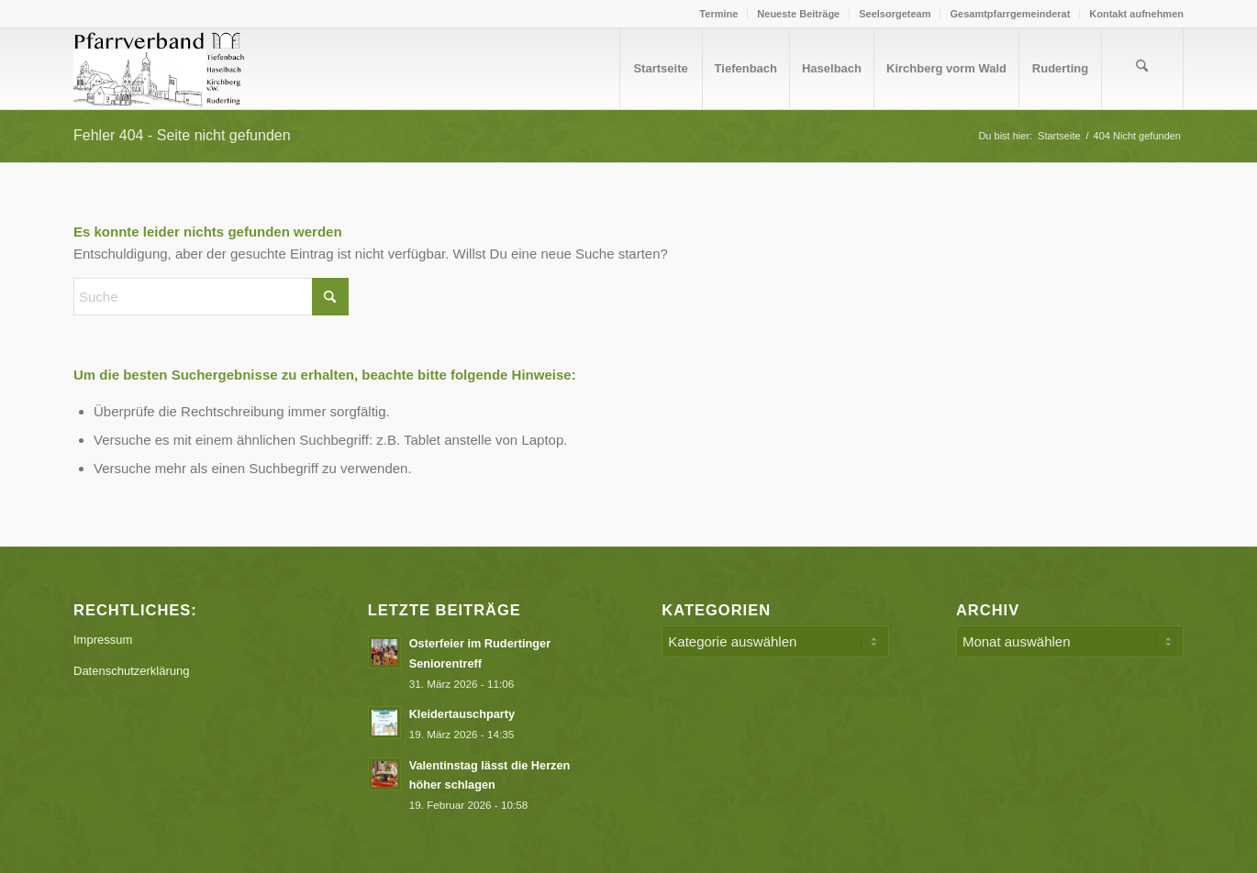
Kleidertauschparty (462, 714)
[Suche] (1142, 68)
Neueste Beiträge (798, 13)
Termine (718, 13)
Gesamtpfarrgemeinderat (1010, 13)
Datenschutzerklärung (131, 671)
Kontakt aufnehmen (1136, 13)
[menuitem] (719, 13)
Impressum (102, 639)
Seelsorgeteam (894, 13)
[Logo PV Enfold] (161, 68)
